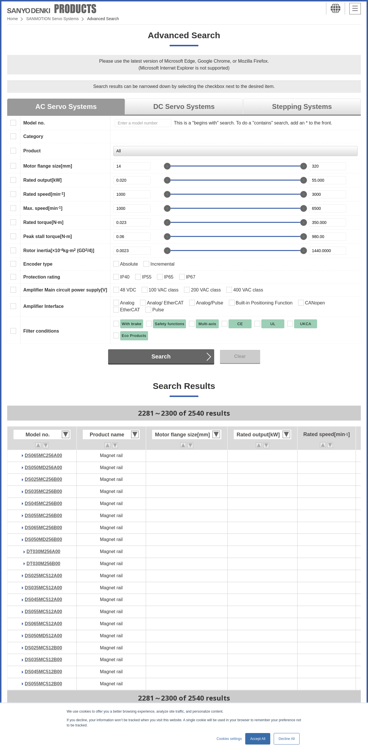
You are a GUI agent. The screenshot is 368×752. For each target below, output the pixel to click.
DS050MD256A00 (43, 467)
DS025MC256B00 (43, 479)
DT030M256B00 (43, 563)
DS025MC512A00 (43, 575)
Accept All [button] (257, 739)
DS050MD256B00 (43, 539)
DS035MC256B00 (43, 491)
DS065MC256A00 (43, 455)
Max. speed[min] (42, 208)
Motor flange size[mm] (47, 166)
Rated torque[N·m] (43, 222)
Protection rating (41, 277)
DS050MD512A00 (43, 635)
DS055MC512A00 (43, 611)
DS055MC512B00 (43, 683)
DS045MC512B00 (43, 671)
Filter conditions (41, 331)
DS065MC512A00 (43, 623)
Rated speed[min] (44, 194)
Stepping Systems (302, 106)
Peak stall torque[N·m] (47, 236)
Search (161, 356)
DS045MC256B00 (43, 503)
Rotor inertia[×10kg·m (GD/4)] (58, 250)
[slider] (167, 166)
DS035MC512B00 (43, 659)
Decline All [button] (287, 739)
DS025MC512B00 (43, 647)
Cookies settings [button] (229, 739)
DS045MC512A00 (43, 599)
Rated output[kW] (42, 180)
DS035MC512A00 (43, 587)
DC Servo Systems (183, 106)
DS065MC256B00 (43, 527)
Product (32, 150)
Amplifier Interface (43, 306)
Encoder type (37, 264)
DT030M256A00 (43, 551)
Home (12, 18)
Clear (240, 356)
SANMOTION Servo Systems (52, 18)
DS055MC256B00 (43, 515)
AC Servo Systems (66, 106)
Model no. (34, 122)
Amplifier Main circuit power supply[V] (65, 289)
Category (33, 136)
